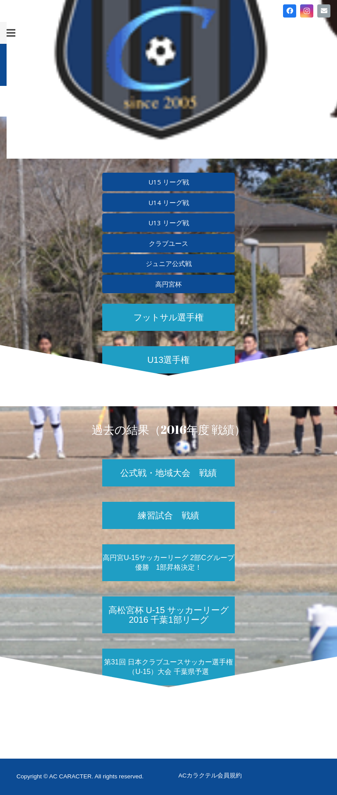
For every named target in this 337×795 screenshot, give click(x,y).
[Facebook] (289, 11)
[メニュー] (11, 33)
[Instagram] (306, 11)
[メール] (323, 11)
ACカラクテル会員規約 (210, 775)
